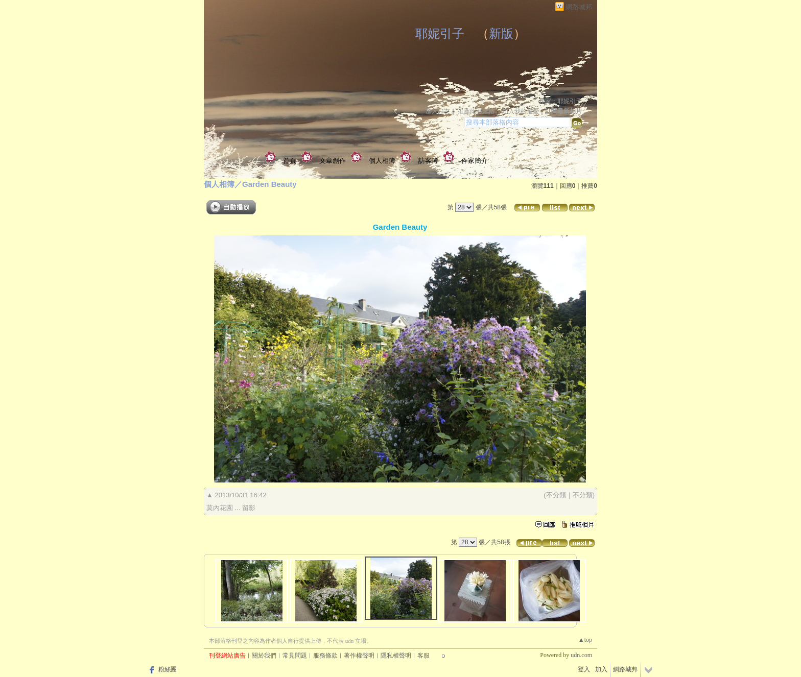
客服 (423, 655)
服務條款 (325, 655)
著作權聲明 (359, 655)
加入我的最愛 (520, 111)
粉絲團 (167, 669)
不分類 (556, 495)
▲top (585, 639)
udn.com (581, 655)
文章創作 (332, 160)
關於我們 (264, 655)
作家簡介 (474, 160)
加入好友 (438, 111)
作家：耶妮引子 (560, 101)
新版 (501, 33)
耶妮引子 (439, 33)
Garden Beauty (269, 184)
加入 (601, 669)
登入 (584, 669)
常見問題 (294, 655)
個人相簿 (382, 160)
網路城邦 (579, 7)
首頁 (289, 160)
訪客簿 (428, 160)
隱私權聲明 (396, 655)
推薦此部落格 (476, 111)
